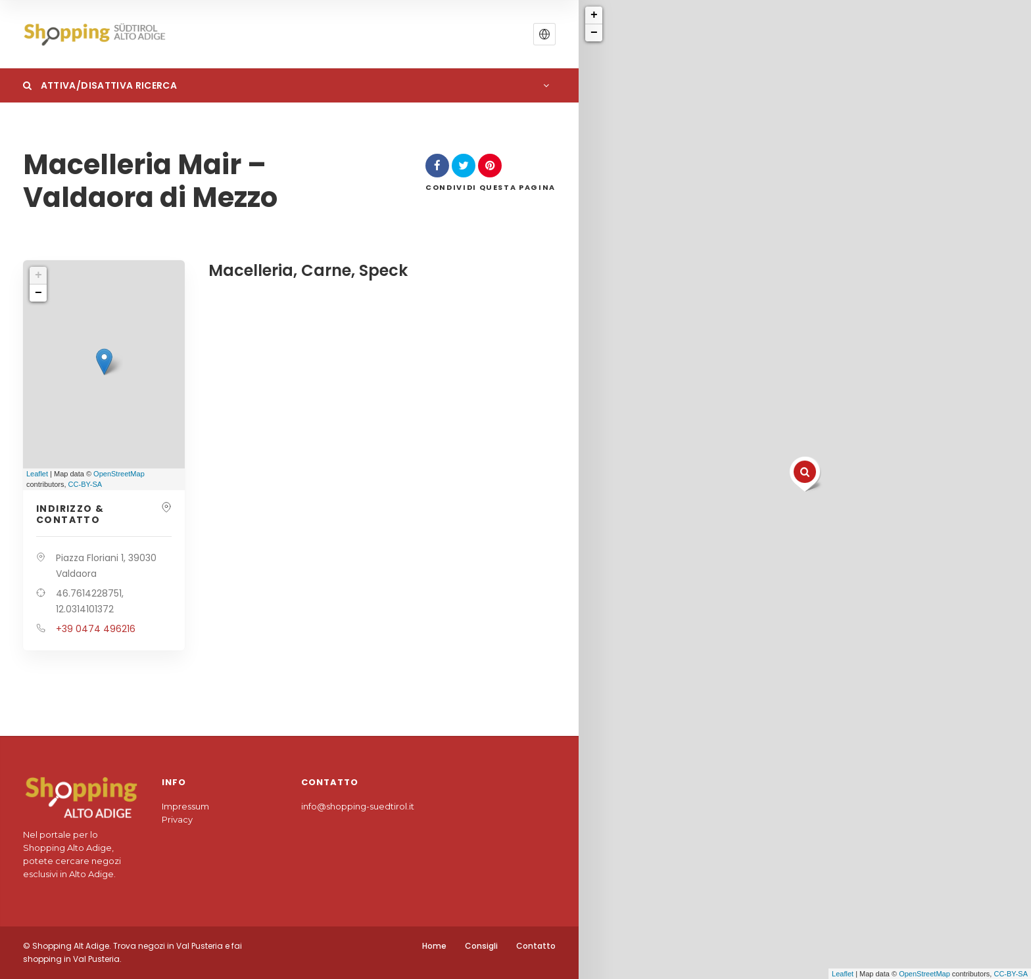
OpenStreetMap (924, 974)
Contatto (536, 945)
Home (434, 945)
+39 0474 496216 (95, 628)
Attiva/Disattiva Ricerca (100, 85)
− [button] (594, 33)
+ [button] (594, 15)
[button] (544, 34)
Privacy (177, 819)
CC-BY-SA (1011, 974)
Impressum (185, 806)
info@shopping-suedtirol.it (357, 806)
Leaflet (842, 974)
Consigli (481, 945)
